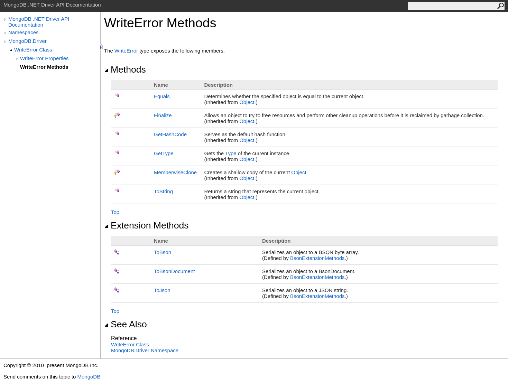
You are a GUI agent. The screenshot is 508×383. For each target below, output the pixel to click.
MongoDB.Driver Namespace (144, 350)
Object (246, 102)
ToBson (162, 252)
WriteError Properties (44, 58)
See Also (125, 324)
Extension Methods (146, 225)
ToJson (162, 290)
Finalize (163, 115)
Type (231, 153)
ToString (163, 191)
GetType (164, 153)
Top (115, 212)
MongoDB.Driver (27, 41)
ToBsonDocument (174, 271)
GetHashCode (170, 134)
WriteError (126, 51)
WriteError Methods (44, 67)
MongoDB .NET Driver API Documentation (38, 22)
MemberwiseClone (175, 172)
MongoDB (88, 377)
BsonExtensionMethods (317, 258)
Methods (125, 69)
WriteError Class (33, 50)
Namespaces (23, 32)
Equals (162, 96)
